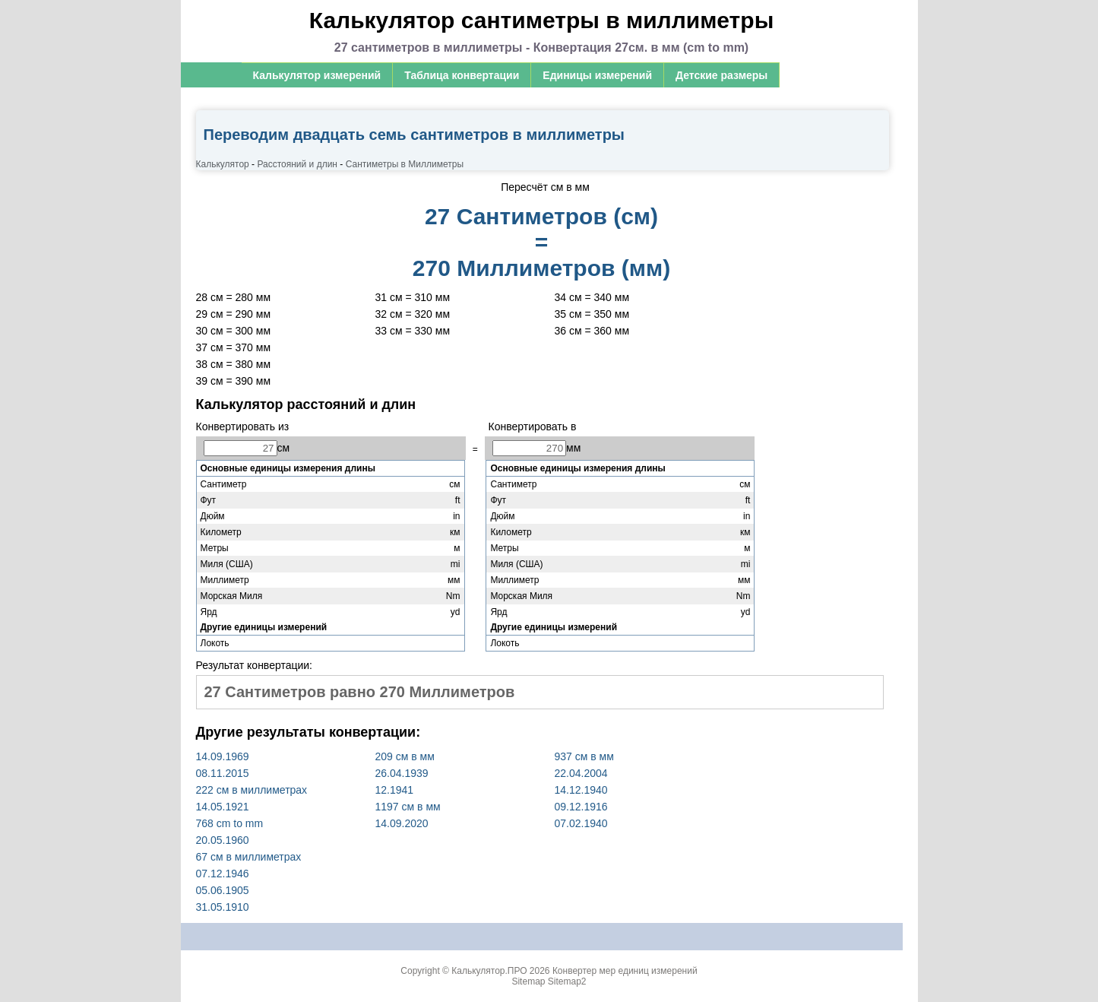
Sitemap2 (567, 981)
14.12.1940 (581, 790)
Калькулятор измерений (317, 75)
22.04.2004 (581, 773)
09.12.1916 (581, 807)
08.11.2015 (222, 773)
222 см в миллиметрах (252, 790)
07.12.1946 (222, 873)
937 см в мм (584, 756)
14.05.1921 (222, 807)
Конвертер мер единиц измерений (625, 971)
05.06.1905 (222, 890)
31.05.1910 (222, 907)
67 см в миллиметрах (249, 857)
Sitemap (528, 981)
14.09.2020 (402, 823)
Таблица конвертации (461, 75)
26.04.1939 (402, 773)
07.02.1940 (581, 823)
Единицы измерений (597, 75)
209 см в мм (405, 756)
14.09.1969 (222, 756)
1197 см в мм (408, 807)
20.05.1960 (222, 840)
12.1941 (394, 790)
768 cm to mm (230, 823)
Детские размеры (721, 75)
